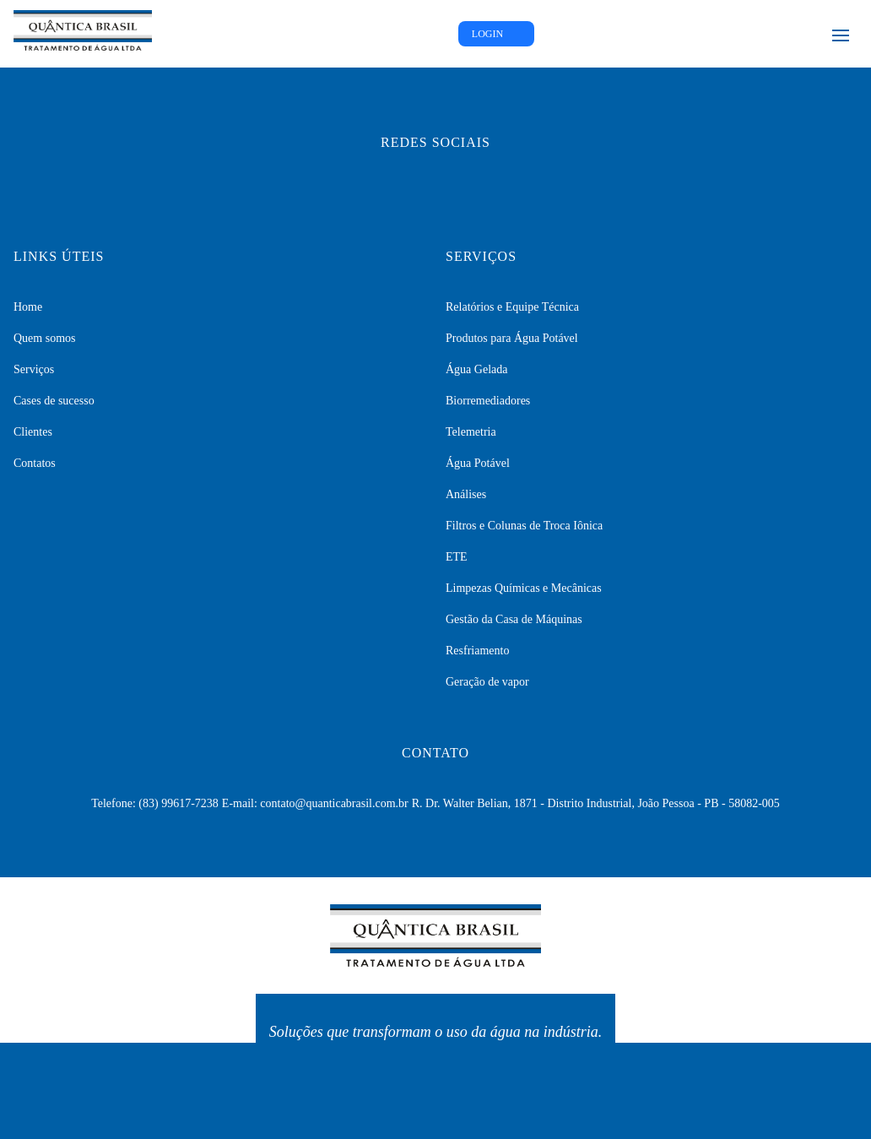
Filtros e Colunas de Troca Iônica (524, 525)
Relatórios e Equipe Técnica (512, 307)
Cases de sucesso (54, 400)
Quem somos (45, 338)
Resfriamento (477, 650)
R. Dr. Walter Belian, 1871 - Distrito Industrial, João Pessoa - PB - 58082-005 (596, 803)
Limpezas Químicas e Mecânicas (524, 588)
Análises (466, 494)
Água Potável (478, 463)
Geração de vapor (487, 681)
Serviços (34, 369)
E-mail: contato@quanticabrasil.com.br (315, 803)
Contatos (35, 463)
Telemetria (471, 432)
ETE (457, 557)
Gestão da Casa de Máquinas (514, 619)
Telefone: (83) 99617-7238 (155, 803)
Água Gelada (476, 369)
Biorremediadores (488, 400)
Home (28, 307)
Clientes (33, 432)
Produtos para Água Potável (512, 338)
